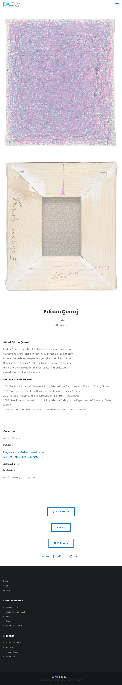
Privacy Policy (12, 607)
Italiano (6, 581)
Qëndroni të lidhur (14, 626)
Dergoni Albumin (13, 643)
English (6, 590)
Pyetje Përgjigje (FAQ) (15, 612)
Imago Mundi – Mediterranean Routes (23, 452)
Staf (8, 616)
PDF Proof (10, 647)
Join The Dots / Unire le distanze (21, 457)
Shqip (5, 585)
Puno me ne (11, 621)
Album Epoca (12, 652)
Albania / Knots (11, 438)
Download (11, 656)
